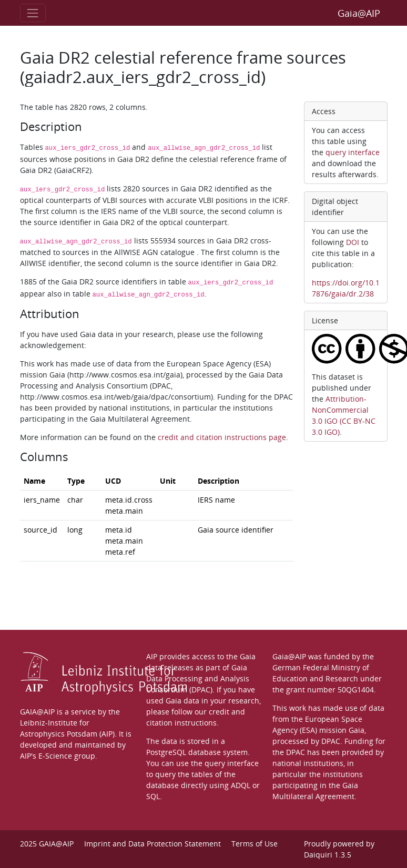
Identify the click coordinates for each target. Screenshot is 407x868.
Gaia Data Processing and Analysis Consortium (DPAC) (197, 678)
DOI (352, 242)
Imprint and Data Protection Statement (152, 844)
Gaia (356, 730)
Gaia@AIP (359, 13)
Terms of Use (254, 844)
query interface (352, 152)
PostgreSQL (166, 752)
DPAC (330, 741)
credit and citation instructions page (222, 437)
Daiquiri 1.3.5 (327, 855)
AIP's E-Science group (57, 756)
